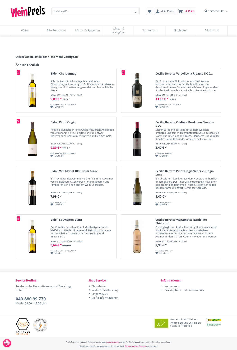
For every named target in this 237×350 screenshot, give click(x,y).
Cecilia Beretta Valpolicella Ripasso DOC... (184, 73)
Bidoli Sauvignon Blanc (66, 220)
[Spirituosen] (149, 31)
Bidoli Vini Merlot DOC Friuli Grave (74, 171)
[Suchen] (134, 11)
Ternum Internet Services (135, 346)
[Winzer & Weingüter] (118, 31)
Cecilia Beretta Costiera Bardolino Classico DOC (184, 123)
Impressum (171, 286)
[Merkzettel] (149, 11)
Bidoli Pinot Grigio (63, 122)
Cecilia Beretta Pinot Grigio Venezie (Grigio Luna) (184, 172)
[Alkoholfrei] (211, 31)
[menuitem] (149, 11)
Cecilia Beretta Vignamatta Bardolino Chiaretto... (181, 221)
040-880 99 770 (31, 299)
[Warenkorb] (186, 11)
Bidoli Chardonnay (63, 73)
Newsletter (98, 286)
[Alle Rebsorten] (56, 31)
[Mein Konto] (165, 11)
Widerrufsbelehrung (104, 290)
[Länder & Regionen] (87, 31)
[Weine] (25, 31)
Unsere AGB (99, 294)
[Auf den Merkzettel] (56, 107)
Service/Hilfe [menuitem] (215, 11)
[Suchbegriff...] (96, 11)
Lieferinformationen (104, 298)
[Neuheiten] (180, 31)
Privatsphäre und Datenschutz (184, 290)
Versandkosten (112, 342)
